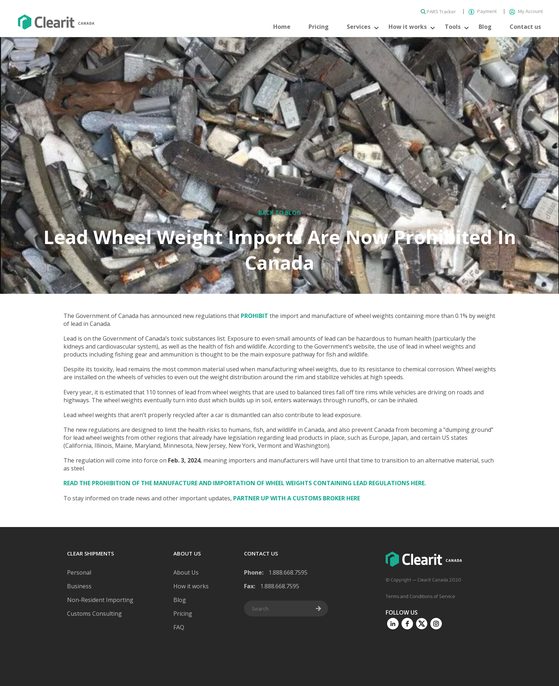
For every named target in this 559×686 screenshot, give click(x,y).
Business (79, 586)
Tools (453, 27)
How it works (408, 27)
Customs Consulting (94, 614)
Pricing (319, 27)
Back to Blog (279, 213)
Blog (485, 27)
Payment (483, 11)
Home (281, 27)
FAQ (178, 627)
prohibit (254, 316)
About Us (186, 572)
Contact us (525, 27)
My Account (526, 11)
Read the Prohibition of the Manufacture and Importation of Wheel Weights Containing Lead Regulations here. (244, 483)
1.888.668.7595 (288, 572)
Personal (79, 572)
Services (359, 27)
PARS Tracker (439, 11)
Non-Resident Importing (100, 600)
